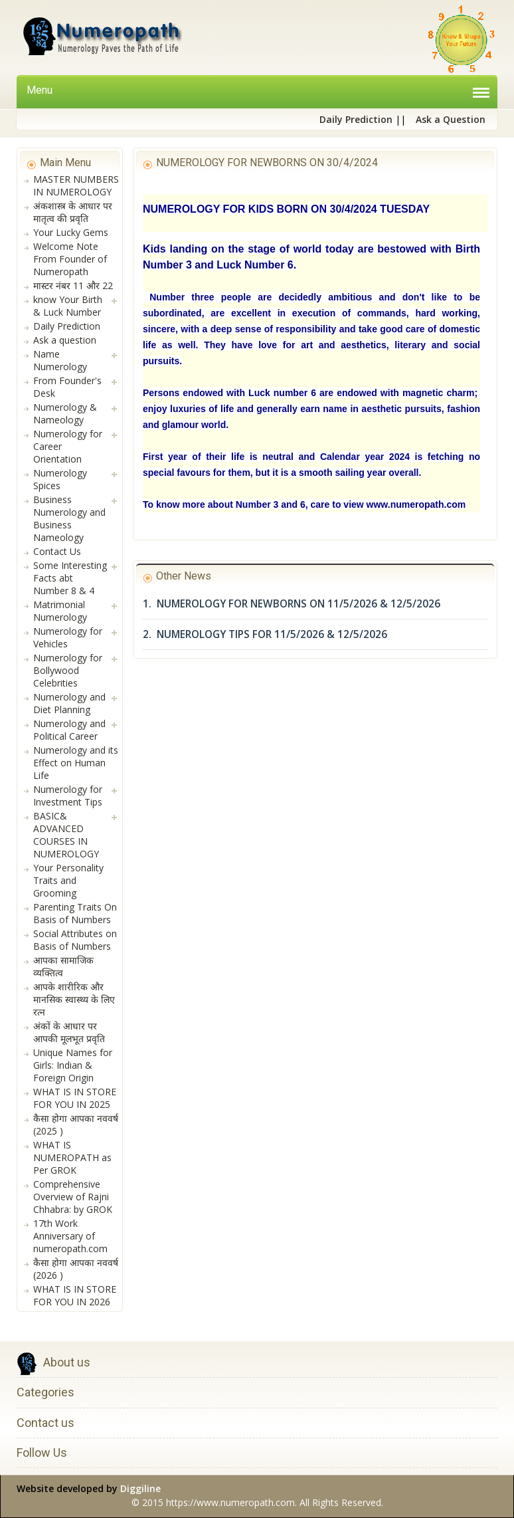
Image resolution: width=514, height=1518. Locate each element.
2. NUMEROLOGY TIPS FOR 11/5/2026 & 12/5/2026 (265, 634)
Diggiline (140, 1488)
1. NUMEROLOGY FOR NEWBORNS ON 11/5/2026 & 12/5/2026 (291, 604)
